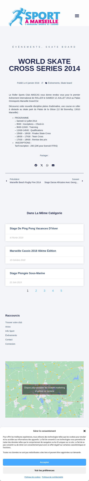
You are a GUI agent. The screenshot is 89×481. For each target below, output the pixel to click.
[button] (84, 431)
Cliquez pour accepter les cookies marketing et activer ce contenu (44, 389)
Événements (27, 47)
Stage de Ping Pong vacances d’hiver (34, 228)
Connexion (10, 344)
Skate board (61, 47)
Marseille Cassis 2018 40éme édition (33, 250)
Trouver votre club (13, 322)
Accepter (44, 462)
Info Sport (9, 331)
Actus (8, 327)
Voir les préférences (44, 470)
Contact (8, 339)
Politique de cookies (32, 477)
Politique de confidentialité (52, 477)
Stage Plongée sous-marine (27, 273)
